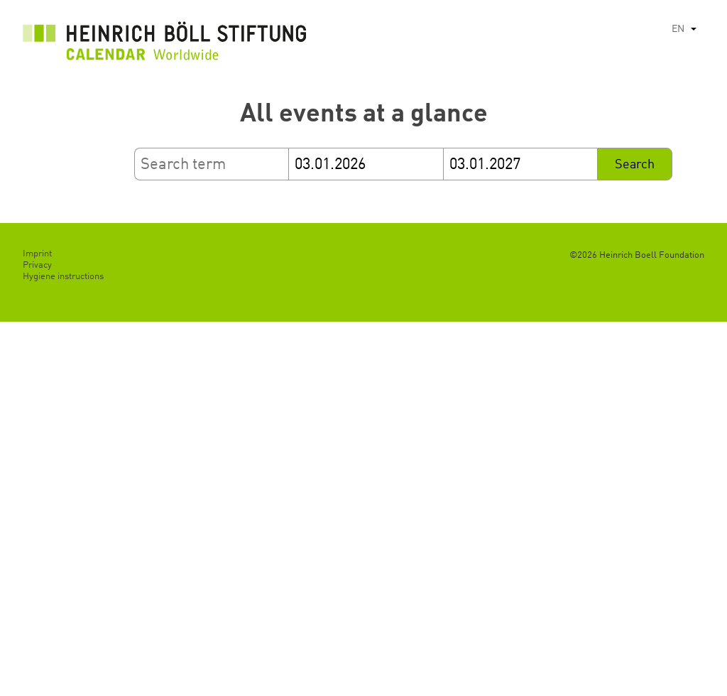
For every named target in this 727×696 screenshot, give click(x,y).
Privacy (37, 265)
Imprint (37, 254)
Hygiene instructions (63, 276)
